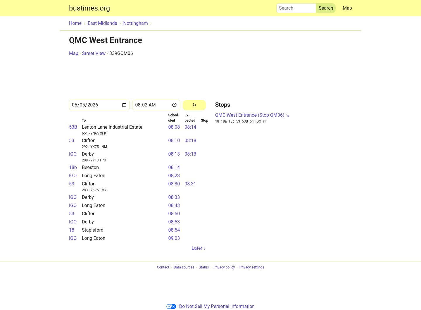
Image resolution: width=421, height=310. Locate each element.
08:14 (190, 127)
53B (73, 127)
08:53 (174, 222)
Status (204, 268)
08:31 (190, 184)
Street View (94, 53)
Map (347, 8)
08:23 (174, 175)
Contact (163, 268)
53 (71, 140)
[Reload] (194, 105)
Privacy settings (251, 268)
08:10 (174, 140)
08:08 (174, 127)
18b (73, 167)
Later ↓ (199, 248)
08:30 (174, 184)
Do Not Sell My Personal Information (210, 306)
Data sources (184, 268)
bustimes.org (89, 8)
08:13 (174, 154)
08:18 (190, 140)
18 (71, 230)
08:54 (174, 230)
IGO (73, 154)
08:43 (174, 205)
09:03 (174, 238)
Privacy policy (224, 268)
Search (296, 6)
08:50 (174, 213)
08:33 (174, 197)
